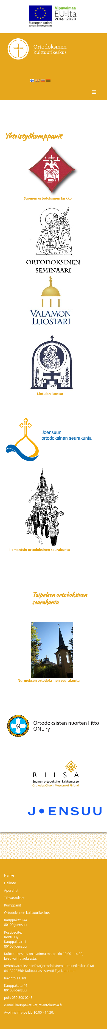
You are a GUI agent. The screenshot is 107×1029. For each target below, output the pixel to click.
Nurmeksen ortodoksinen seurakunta (49, 680)
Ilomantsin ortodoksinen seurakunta (39, 549)
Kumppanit (12, 905)
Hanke (9, 875)
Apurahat (11, 890)
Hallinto (10, 883)
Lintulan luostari (50, 393)
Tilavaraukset (14, 898)
